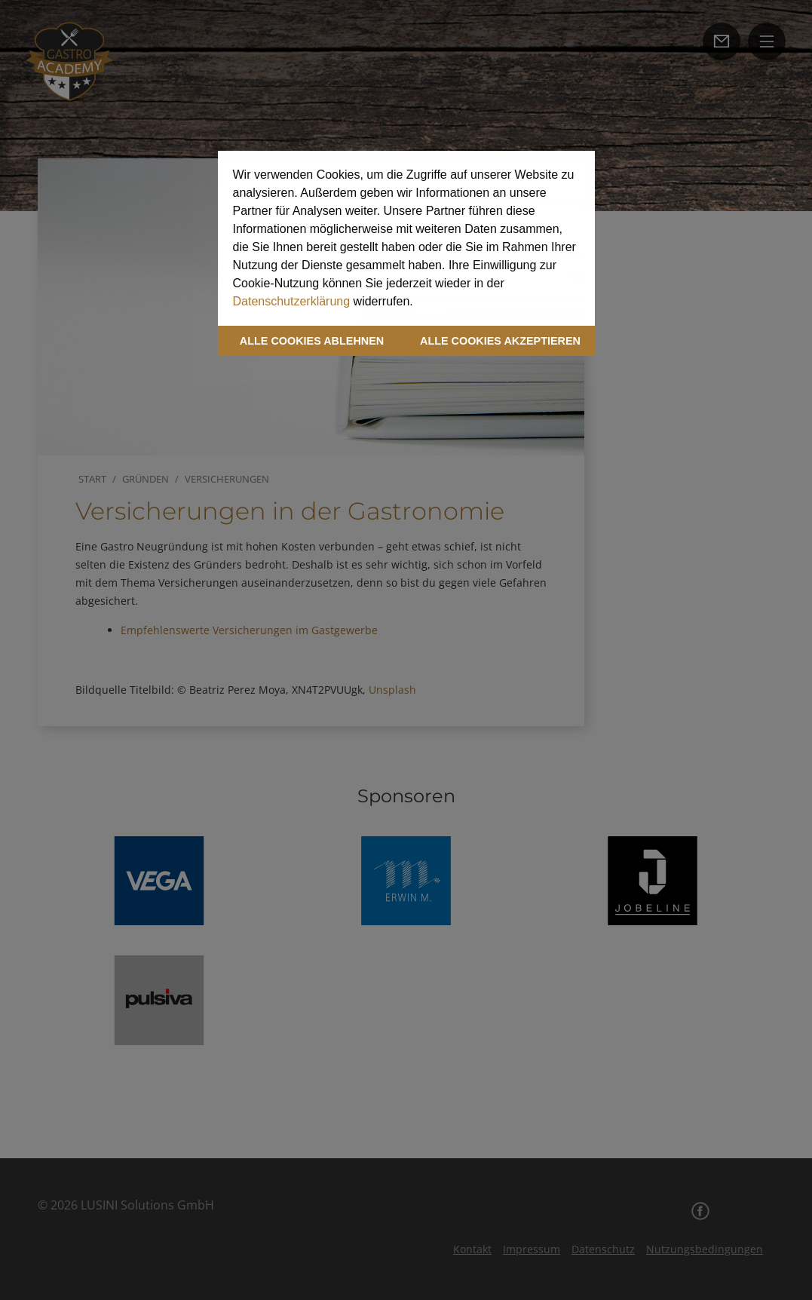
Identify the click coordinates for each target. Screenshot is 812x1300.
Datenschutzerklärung (292, 301)
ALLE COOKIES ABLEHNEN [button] (312, 341)
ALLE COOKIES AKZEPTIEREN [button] (500, 341)
